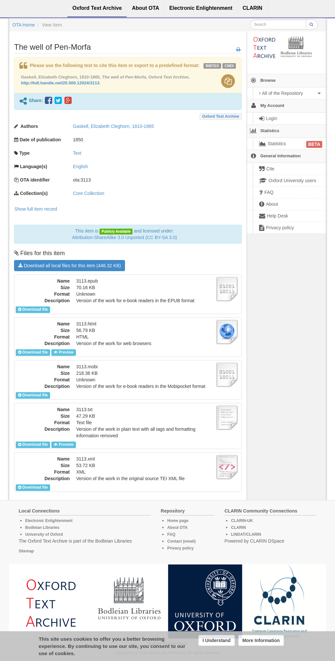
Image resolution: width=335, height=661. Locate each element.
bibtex (212, 66)
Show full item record (35, 209)
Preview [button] (63, 352)
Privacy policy (180, 548)
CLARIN (238, 527)
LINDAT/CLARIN (246, 534)
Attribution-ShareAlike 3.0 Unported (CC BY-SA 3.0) (124, 237)
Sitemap (26, 551)
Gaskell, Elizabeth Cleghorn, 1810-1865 (113, 126)
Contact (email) (181, 541)
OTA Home (23, 24)
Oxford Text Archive (220, 116)
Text (77, 153)
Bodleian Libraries (42, 527)
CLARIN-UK (242, 520)
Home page (177, 520)
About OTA (177, 527)
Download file (33, 309)
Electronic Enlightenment (49, 520)
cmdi (229, 66)
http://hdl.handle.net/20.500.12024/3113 (60, 82)
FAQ (171, 534)
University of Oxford (44, 534)
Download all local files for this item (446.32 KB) (69, 265)
